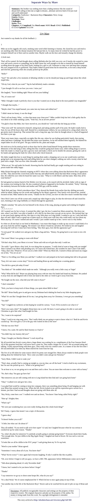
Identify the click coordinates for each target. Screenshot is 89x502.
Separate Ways (39, 2)
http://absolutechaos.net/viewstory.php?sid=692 (53, 500)
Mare (55, 2)
